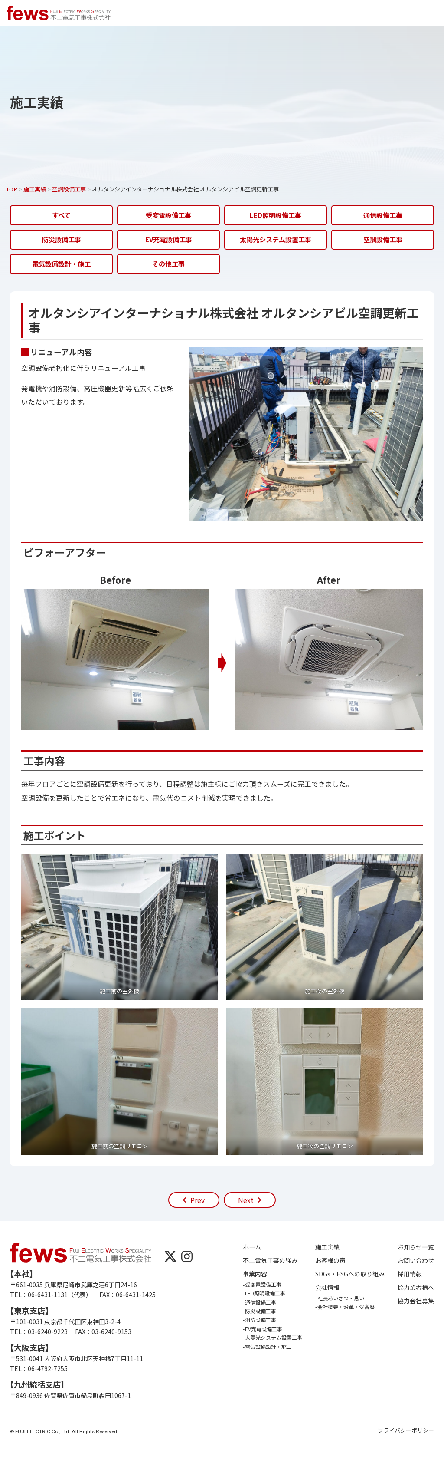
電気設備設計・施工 (61, 263)
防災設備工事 (61, 239)
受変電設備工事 (168, 215)
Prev (197, 1200)
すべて (61, 215)
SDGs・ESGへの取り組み (350, 1274)
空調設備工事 (382, 239)
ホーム (252, 1247)
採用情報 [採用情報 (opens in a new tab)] (410, 1274)
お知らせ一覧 (416, 1247)
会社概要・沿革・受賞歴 (346, 1306)
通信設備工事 (382, 215)
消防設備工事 (260, 1319)
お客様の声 (330, 1260)
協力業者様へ (416, 1287)
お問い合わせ (416, 1260)
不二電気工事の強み (270, 1260)
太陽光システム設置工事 (275, 239)
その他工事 (168, 263)
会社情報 (327, 1287)
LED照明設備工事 (275, 215)
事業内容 (255, 1274)
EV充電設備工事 (168, 239)
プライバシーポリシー (406, 1430)
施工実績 (327, 1247)
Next (246, 1200)
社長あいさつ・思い (340, 1298)
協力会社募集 (416, 1301)
